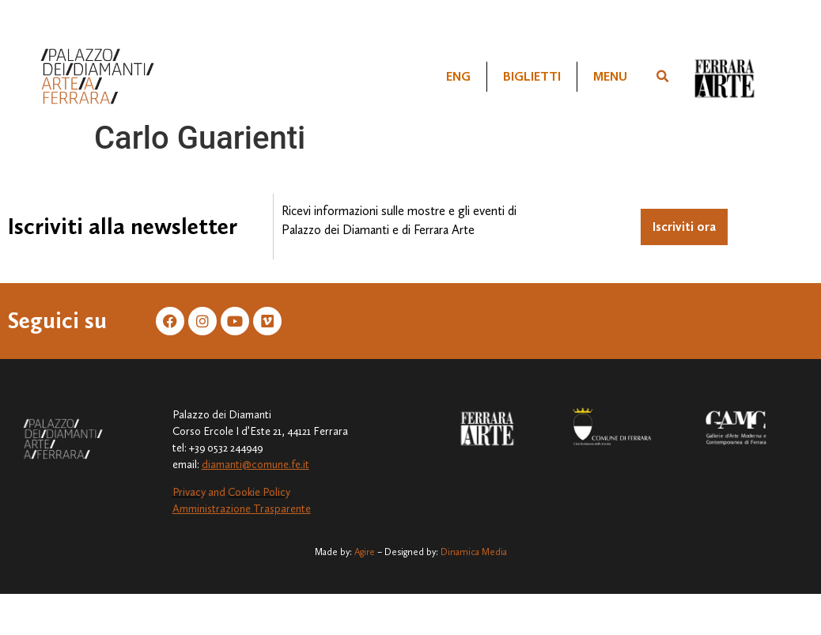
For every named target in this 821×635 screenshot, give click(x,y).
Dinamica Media (474, 552)
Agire (364, 552)
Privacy (189, 492)
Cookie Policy (259, 492)
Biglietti (532, 76)
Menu (610, 76)
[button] (662, 77)
